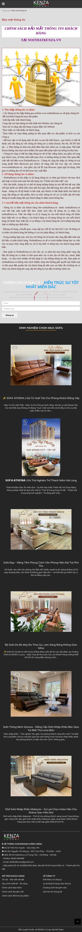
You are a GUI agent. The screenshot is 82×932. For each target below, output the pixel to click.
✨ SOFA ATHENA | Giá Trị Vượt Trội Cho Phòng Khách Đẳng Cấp (41, 398)
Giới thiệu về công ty (52, 879)
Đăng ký (10, 315)
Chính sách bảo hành (12, 887)
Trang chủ (6, 10)
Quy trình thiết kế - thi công (14, 883)
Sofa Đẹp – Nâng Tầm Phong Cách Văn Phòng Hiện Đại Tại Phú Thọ (41, 564)
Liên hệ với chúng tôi (52, 891)
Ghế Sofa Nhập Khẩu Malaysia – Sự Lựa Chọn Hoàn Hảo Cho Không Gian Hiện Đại (41, 811)
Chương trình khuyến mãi (54, 887)
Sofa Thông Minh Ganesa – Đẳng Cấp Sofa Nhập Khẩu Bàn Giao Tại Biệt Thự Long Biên (41, 728)
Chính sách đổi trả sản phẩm (15, 895)
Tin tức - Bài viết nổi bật (13, 879)
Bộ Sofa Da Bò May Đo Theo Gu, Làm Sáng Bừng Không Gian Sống (41, 646)
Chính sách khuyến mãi (13, 891)
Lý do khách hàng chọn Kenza (57, 883)
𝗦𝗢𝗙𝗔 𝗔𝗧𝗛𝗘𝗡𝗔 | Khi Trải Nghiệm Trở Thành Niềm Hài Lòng (41, 480)
